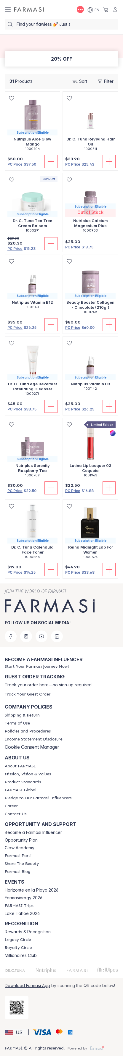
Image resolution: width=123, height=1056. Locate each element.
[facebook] (11, 636)
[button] (16, 1032)
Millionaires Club (21, 955)
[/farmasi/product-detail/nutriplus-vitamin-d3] (90, 366)
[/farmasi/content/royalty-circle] (18, 947)
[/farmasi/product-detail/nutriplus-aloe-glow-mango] (32, 124)
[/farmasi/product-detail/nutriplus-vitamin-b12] (32, 285)
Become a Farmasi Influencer (33, 832)
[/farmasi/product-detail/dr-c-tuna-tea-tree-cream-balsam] (32, 206)
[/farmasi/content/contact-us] (15, 814)
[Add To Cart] (50, 161)
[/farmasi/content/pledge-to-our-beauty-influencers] (38, 798)
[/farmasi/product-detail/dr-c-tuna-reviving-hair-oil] (90, 124)
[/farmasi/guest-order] (27, 694)
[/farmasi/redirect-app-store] (16, 1007)
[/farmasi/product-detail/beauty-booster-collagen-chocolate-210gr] (90, 287)
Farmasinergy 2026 (23, 897)
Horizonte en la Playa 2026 (31, 890)
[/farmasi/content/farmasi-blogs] (17, 871)
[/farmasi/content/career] (11, 806)
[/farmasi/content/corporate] (20, 790)
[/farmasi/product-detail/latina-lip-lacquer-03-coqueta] (90, 451)
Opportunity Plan (21, 840)
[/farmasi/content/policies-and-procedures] (28, 731)
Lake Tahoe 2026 (22, 913)
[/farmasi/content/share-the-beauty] (22, 863)
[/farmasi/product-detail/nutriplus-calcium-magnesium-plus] (90, 206)
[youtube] (41, 636)
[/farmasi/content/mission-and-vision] (28, 774)
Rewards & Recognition (28, 931)
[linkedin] (57, 636)
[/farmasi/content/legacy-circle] (18, 939)
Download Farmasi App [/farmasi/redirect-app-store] (27, 985)
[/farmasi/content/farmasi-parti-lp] (18, 855)
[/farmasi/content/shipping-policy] (22, 715)
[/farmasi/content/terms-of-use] (17, 723)
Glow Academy (19, 847)
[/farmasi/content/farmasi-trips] (19, 905)
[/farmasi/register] (37, 666)
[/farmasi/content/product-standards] (23, 782)
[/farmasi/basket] (106, 9)
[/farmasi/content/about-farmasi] (20, 766)
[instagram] (26, 636)
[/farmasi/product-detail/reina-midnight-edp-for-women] (90, 532)
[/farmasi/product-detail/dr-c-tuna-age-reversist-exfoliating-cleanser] (32, 369)
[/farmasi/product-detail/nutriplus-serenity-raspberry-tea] (32, 451)
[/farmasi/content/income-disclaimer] (34, 739)
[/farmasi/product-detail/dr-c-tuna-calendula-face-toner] (32, 532)
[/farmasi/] (29, 9)
